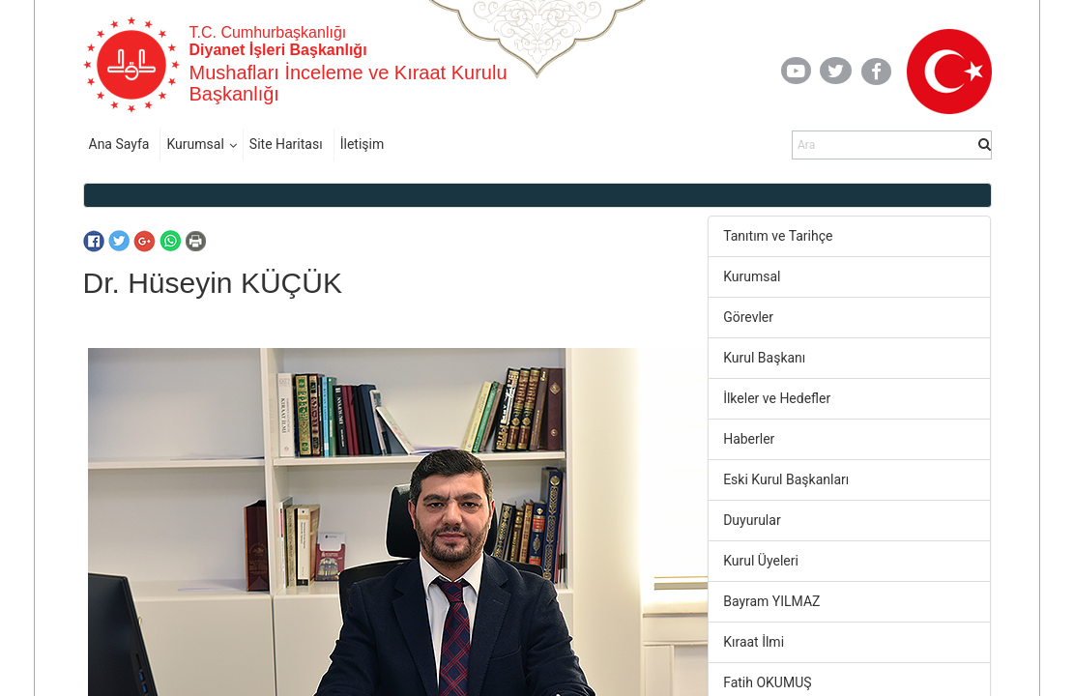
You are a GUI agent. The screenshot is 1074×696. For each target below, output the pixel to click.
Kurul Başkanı (764, 357)
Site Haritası (286, 144)
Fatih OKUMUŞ (767, 682)
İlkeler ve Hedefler (776, 398)
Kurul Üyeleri (760, 560)
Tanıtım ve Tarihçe (777, 236)
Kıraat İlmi (753, 642)
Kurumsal (194, 144)
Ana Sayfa (119, 144)
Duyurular (751, 520)
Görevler (748, 317)
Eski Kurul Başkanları (786, 479)
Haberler (748, 439)
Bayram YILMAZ (771, 601)
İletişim (362, 144)
